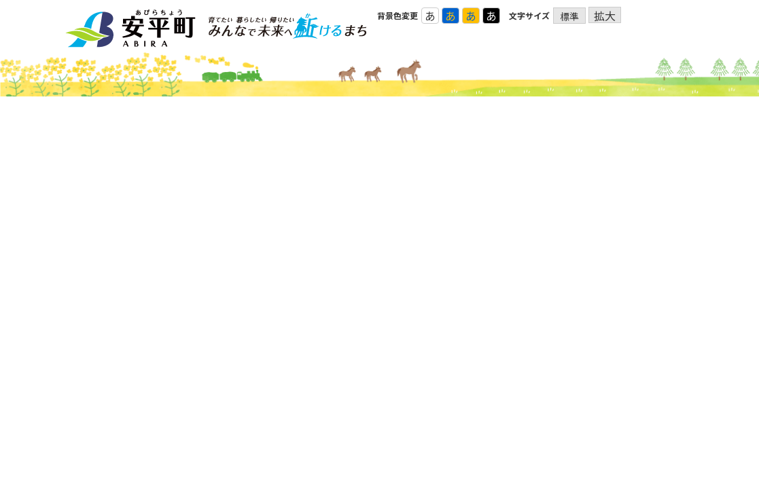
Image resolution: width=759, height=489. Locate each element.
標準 (569, 16)
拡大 (605, 15)
